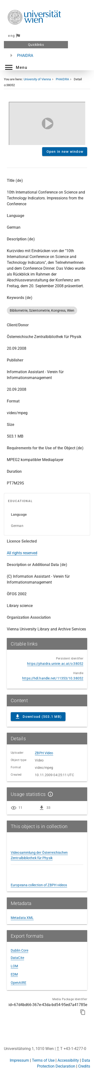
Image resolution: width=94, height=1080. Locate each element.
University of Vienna (37, 79)
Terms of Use (43, 1060)
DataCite (17, 958)
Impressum (19, 1060)
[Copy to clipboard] (82, 1012)
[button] (15, 67)
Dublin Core (19, 950)
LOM (14, 966)
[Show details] (49, 794)
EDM (14, 974)
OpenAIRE (18, 983)
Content (47, 122)
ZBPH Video (44, 753)
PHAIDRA (25, 55)
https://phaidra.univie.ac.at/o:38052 (55, 664)
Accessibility (68, 1060)
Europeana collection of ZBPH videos (39, 885)
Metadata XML (22, 918)
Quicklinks (36, 45)
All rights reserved (22, 553)
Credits (84, 1066)
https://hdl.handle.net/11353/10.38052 (52, 678)
